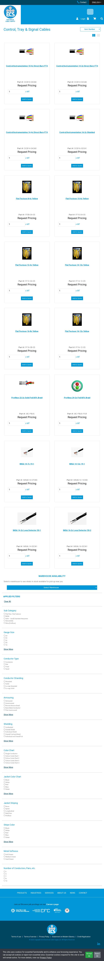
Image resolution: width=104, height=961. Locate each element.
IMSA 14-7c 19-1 (27, 464)
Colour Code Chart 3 (12, 760)
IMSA (7, 616)
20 (6, 642)
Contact (81, 2)
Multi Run (9, 813)
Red (7, 784)
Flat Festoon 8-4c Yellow (27, 199)
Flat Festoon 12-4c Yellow (26, 265)
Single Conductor (11, 754)
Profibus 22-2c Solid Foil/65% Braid (26, 398)
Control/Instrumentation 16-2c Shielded (77, 132)
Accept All (89, 955)
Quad (7, 669)
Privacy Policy (46, 958)
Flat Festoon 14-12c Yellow (77, 265)
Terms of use (16, 937)
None (7, 806)
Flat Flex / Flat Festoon (13, 614)
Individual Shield (11, 732)
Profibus (8, 816)
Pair (7, 664)
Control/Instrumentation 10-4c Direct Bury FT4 (27, 66)
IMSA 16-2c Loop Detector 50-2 (77, 530)
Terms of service (30, 937)
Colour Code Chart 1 (12, 756)
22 (6, 640)
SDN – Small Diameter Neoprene (17, 618)
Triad (7, 667)
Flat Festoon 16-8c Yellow (26, 331)
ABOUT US (61, 893)
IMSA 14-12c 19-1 (77, 464)
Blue (7, 787)
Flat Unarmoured (11, 710)
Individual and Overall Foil (14, 736)
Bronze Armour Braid (13, 705)
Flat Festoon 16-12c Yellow (77, 331)
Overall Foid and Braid (13, 734)
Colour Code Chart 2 (12, 758)
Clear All (7, 601)
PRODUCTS (22, 893)
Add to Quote (26, 99)
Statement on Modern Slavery (63, 937)
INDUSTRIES (36, 893)
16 (6, 645)
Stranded (9, 681)
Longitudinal (10, 811)
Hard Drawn (10, 859)
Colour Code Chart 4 (12, 763)
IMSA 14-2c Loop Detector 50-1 (27, 530)
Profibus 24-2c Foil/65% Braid (77, 398)
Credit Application (84, 937)
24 (6, 636)
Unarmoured (10, 703)
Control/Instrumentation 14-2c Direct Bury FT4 (77, 66)
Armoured (9, 701)
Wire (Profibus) (11, 623)
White (7, 782)
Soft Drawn (9, 854)
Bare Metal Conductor (13, 708)
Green (8, 789)
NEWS (72, 893)
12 (6, 881)
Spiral (7, 809)
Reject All (97, 955)
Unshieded (9, 727)
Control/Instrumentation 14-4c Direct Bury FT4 (27, 132)
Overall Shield (10, 730)
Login (80, 19)
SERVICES (49, 893)
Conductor (9, 662)
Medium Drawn (11, 857)
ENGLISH (96, 2)
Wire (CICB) (9, 621)
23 (6, 638)
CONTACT (83, 893)
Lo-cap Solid (10, 688)
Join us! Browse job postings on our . (36, 904)
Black (7, 780)
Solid (7, 684)
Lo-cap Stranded (11, 686)
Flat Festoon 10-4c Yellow (77, 199)
